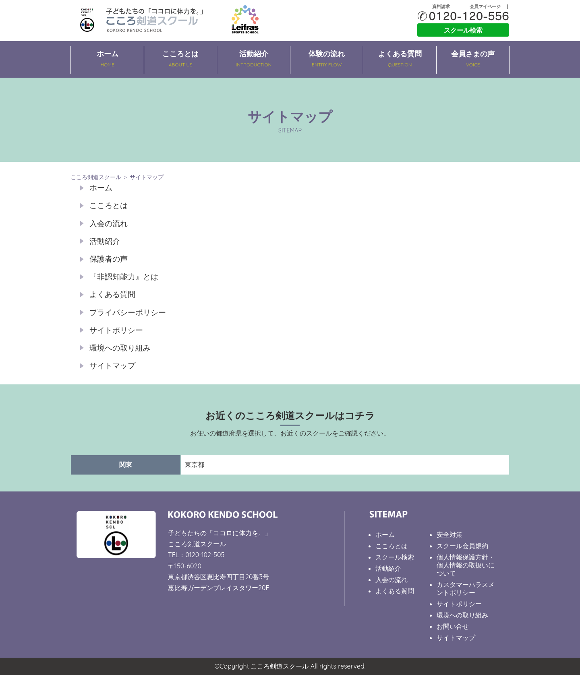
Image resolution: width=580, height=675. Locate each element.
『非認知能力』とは (123, 276)
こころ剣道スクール (95, 176)
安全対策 (449, 535)
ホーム (107, 59)
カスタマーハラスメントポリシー (466, 588)
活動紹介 (253, 59)
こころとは (181, 59)
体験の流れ (327, 59)
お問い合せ (453, 626)
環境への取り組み (120, 348)
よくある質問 (400, 59)
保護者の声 (108, 259)
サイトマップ (112, 365)
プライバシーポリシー (127, 312)
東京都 (194, 464)
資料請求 (441, 6)
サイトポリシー (116, 330)
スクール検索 (463, 30)
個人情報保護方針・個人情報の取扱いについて (466, 565)
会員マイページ (485, 6)
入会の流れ (108, 223)
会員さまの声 (473, 59)
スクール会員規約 (462, 546)
